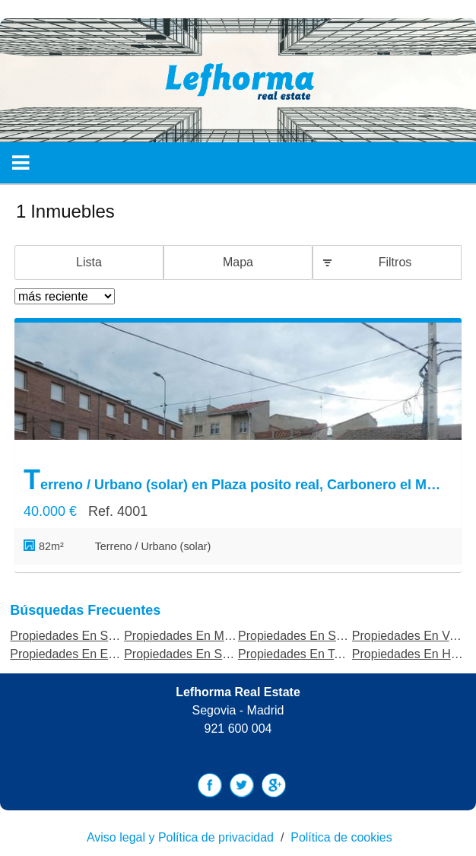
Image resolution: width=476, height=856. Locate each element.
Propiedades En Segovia (77, 635)
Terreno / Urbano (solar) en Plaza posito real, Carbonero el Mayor (234, 479)
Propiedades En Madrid (187, 635)
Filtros (395, 262)
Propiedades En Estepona (80, 654)
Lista (89, 262)
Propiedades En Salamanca (199, 654)
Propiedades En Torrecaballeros (324, 654)
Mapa (238, 262)
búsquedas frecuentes (85, 610)
